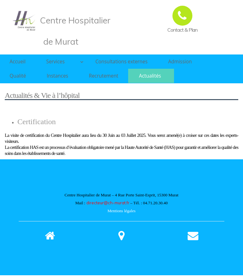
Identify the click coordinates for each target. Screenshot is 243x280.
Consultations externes (118, 62)
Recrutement (112, 79)
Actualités (161, 79)
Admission (181, 62)
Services (60, 62)
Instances (63, 79)
